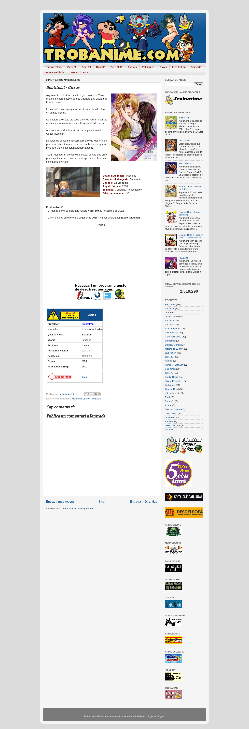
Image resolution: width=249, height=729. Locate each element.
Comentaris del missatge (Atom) (78, 508)
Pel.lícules (170, 304)
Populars (169, 324)
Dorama (169, 429)
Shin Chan (184, 117)
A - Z (86, 72)
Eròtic (74, 72)
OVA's (163, 67)
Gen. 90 (100, 67)
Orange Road (172, 389)
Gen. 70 (71, 67)
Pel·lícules (148, 67)
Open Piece (171, 417)
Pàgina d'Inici (54, 67)
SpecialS (196, 67)
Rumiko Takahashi (174, 365)
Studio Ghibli (171, 377)
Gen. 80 (86, 67)
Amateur (169, 421)
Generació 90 (172, 316)
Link (84, 377)
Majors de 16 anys (81, 398)
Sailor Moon (171, 413)
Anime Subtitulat (55, 72)
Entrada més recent (60, 501)
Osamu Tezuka (172, 425)
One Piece (184, 140)
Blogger (160, 716)
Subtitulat (96, 398)
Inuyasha (183, 258)
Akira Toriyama (172, 328)
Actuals (132, 67)
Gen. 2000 (116, 67)
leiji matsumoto (172, 393)
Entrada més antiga (143, 501)
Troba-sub (170, 385)
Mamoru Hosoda (173, 409)
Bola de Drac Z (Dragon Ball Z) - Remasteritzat (191, 236)
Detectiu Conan (173, 345)
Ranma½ (169, 401)
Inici (102, 501)
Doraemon (170, 340)
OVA (167, 312)
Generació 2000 (173, 336)
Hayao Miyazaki (173, 381)
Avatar (168, 405)
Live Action (179, 67)
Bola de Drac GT (187, 163)
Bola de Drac (171, 332)
